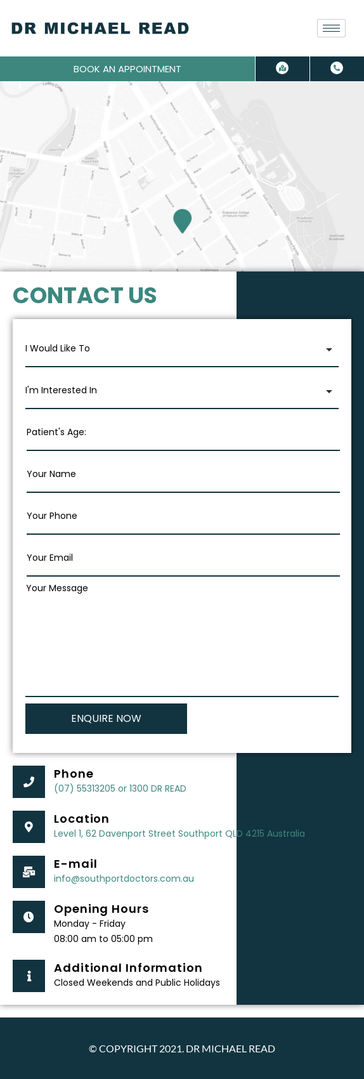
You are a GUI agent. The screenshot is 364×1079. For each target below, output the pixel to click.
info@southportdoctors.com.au (124, 878)
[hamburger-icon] (331, 28)
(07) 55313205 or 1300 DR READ (120, 788)
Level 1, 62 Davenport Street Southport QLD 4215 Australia (179, 833)
